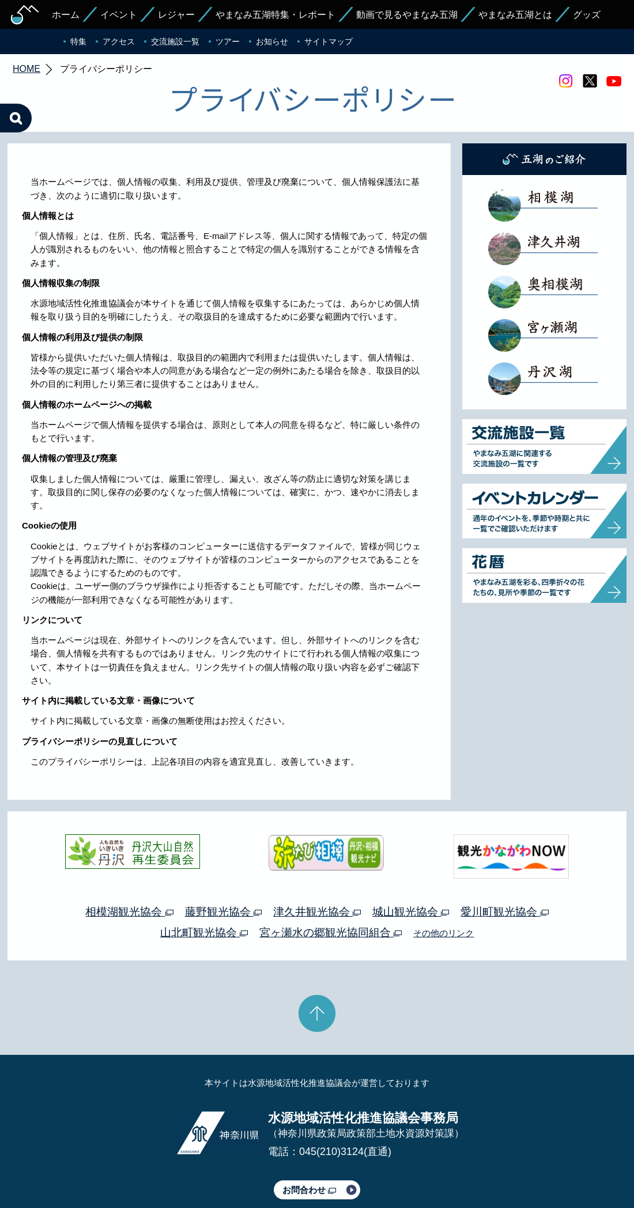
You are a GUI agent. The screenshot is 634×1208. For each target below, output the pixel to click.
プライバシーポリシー (212, 1166)
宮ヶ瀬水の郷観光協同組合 (330, 878)
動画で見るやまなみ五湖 (407, 15)
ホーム (66, 15)
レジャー (176, 15)
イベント (118, 15)
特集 (78, 41)
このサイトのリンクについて (313, 1166)
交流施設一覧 (175, 41)
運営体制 (147, 1166)
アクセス (119, 41)
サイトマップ (328, 41)
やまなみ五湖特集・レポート (275, 15)
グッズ (587, 15)
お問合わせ (309, 1136)
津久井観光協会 (317, 858)
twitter (589, 81)
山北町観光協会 (204, 878)
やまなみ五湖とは (515, 15)
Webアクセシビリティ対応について (438, 1166)
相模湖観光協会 (129, 858)
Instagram (565, 81)
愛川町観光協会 (504, 858)
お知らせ (272, 41)
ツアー (228, 41)
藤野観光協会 (223, 858)
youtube (613, 81)
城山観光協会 (410, 858)
